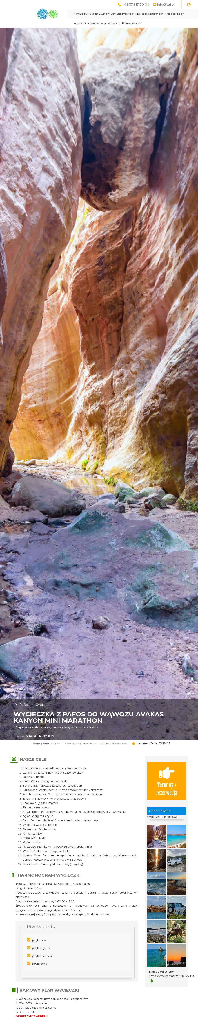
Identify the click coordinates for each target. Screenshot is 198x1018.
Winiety (105, 13)
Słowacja (116, 13)
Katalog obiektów (132, 23)
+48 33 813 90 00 (135, 4)
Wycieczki (80, 23)
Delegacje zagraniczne (151, 13)
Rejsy (180, 13)
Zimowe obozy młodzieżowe (104, 23)
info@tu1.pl (166, 4)
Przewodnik (129, 13)
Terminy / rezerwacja (166, 780)
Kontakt (78, 13)
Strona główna (40, 743)
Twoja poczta (92, 13)
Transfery (171, 13)
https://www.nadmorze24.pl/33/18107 (173, 976)
